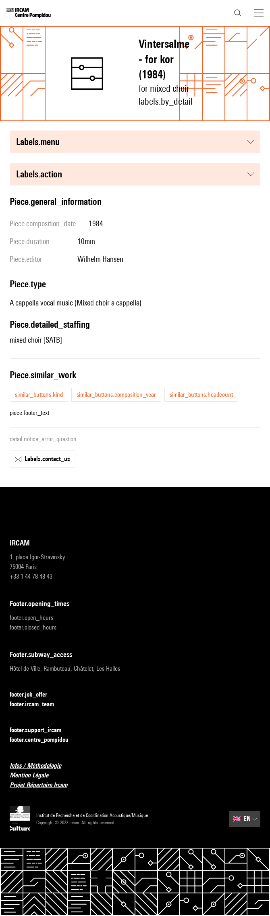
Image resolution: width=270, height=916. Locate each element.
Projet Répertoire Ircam (43, 785)
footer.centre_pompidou (44, 740)
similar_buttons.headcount (201, 394)
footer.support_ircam (40, 730)
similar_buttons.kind (39, 394)
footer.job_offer (33, 695)
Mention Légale (34, 775)
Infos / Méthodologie (40, 766)
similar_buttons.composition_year (116, 394)
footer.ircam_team (37, 704)
